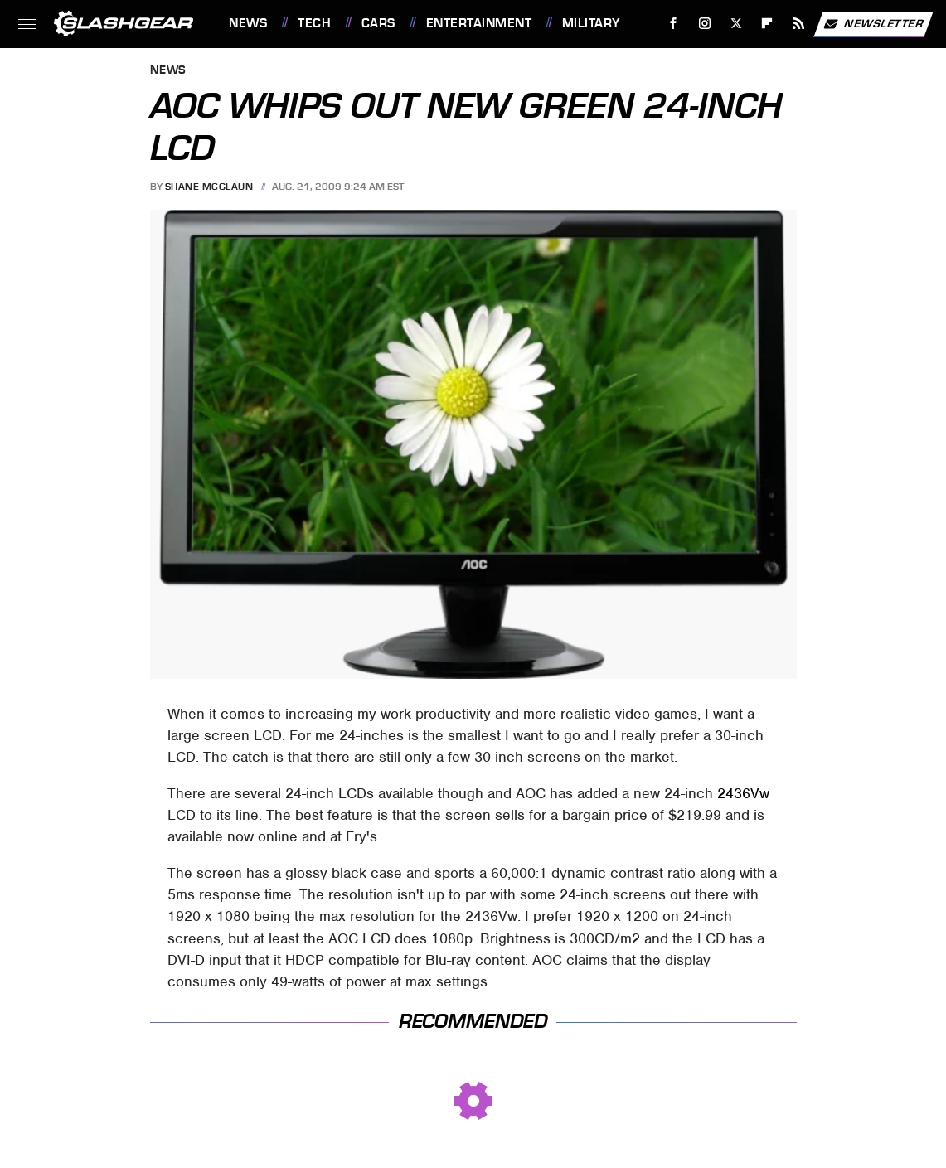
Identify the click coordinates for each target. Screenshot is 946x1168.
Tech (314, 23)
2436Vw (743, 793)
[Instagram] (705, 23)
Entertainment (479, 23)
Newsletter (873, 24)
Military (591, 23)
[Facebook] (674, 23)
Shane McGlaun (209, 186)
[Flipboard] (767, 23)
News (248, 23)
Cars (378, 23)
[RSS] (799, 23)
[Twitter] (736, 23)
